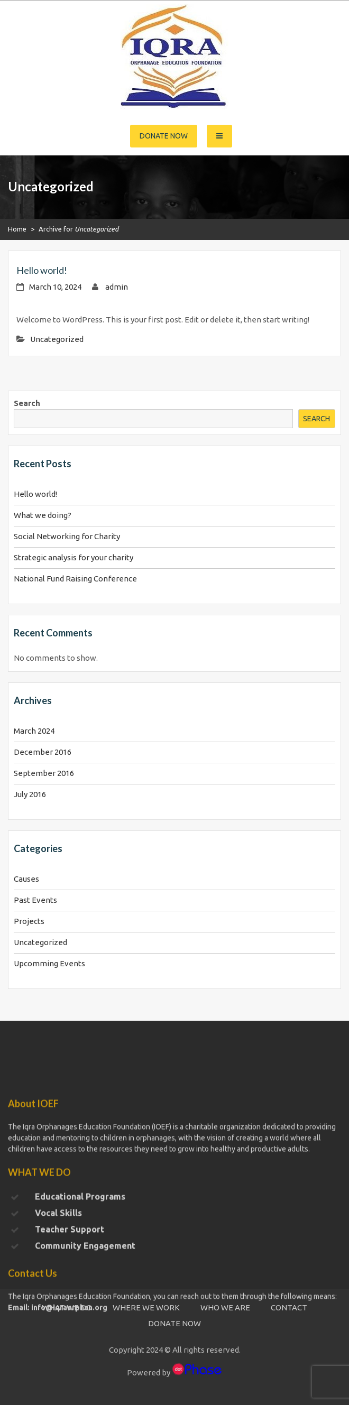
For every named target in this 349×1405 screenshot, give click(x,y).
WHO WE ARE (225, 1307)
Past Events (35, 899)
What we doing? (42, 515)
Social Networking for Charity (67, 536)
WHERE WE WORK (146, 1307)
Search (27, 403)
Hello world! (41, 270)
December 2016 (42, 751)
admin (116, 286)
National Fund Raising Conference (75, 578)
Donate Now (164, 136)
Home (17, 229)
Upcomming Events (49, 963)
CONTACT (289, 1307)
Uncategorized (57, 339)
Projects (29, 921)
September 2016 (44, 773)
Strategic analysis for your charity (73, 557)
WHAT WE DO (67, 1307)
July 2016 (30, 794)
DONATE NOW (174, 1323)
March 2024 (34, 730)
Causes (26, 878)
